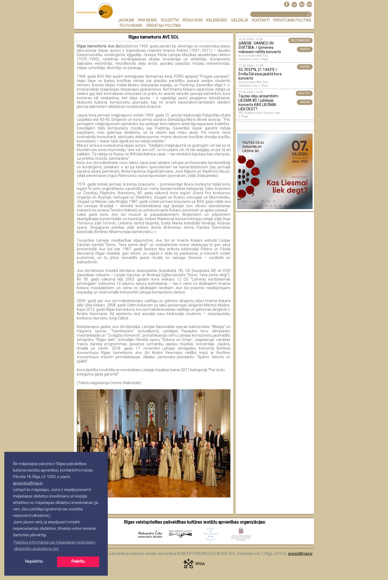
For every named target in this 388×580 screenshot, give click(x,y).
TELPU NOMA (130, 25)
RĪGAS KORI (192, 20)
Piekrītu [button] (78, 561)
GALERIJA (239, 20)
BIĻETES (304, 93)
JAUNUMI (126, 20)
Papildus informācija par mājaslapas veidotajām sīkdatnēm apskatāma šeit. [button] (54, 545)
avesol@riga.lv (300, 553)
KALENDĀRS (216, 20)
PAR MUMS (147, 20)
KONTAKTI (260, 20)
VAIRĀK (305, 49)
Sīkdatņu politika (163, 25)
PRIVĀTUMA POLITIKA (292, 20)
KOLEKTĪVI (170, 20)
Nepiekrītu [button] (34, 561)
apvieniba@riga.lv (28, 483)
